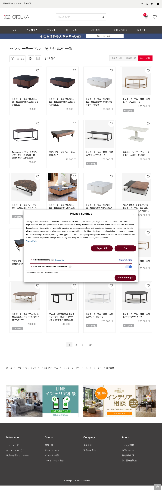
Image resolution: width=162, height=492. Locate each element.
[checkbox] (128, 266)
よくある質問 (128, 451)
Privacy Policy (31, 241)
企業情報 (87, 451)
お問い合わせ (128, 456)
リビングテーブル (52, 373)
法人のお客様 (90, 456)
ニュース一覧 (13, 451)
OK (125, 248)
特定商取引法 (128, 461)
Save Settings (125, 277)
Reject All (102, 248)
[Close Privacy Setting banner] (133, 214)
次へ (92, 350)
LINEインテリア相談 (55, 467)
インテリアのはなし (16, 456)
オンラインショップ (28, 373)
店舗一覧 (49, 451)
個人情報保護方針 (131, 467)
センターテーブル (75, 373)
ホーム (9, 373)
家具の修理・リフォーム (18, 461)
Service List (59, 260)
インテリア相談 (52, 461)
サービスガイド (52, 456)
